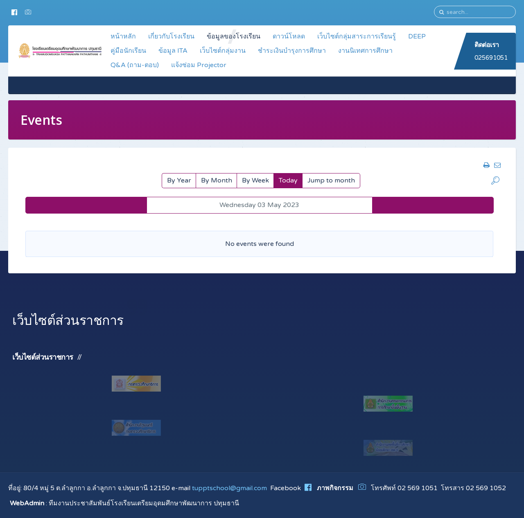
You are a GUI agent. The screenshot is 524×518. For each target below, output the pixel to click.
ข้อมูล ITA (172, 51)
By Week (255, 180)
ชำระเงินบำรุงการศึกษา (292, 51)
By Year (179, 180)
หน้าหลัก (123, 36)
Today (288, 180)
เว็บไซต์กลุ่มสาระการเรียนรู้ (356, 36)
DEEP (417, 36)
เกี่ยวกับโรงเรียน (171, 36)
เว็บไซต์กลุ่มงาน (223, 51)
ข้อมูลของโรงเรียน (233, 36)
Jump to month (331, 180)
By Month (216, 180)
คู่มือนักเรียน (128, 51)
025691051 (491, 57)
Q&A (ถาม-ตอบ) (135, 65)
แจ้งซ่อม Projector (198, 65)
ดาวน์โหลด (289, 36)
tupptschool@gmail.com (229, 488)
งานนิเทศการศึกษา (365, 51)
